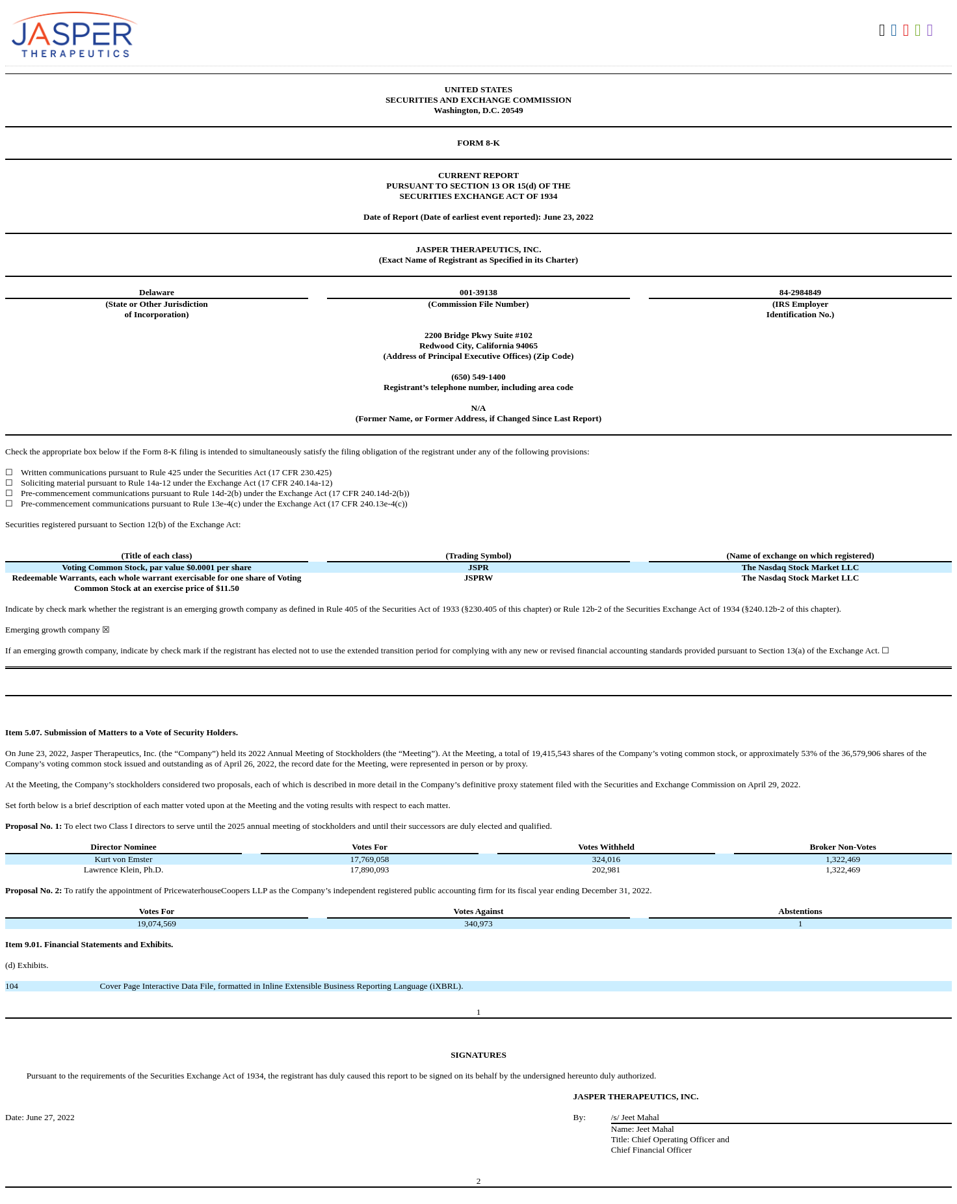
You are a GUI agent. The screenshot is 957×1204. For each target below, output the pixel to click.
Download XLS (919, 30)
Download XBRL (932, 30)
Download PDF (908, 30)
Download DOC (895, 30)
